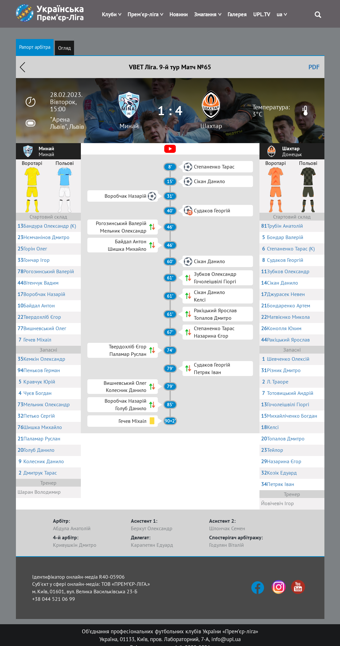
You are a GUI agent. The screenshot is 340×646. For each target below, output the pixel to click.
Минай (129, 126)
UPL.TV (261, 14)
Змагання (205, 14)
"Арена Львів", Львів (67, 123)
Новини (179, 14)
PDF (314, 67)
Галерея (237, 14)
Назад (22, 67)
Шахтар (211, 126)
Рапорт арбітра (34, 47)
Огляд (64, 48)
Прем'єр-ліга (143, 14)
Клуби (109, 14)
